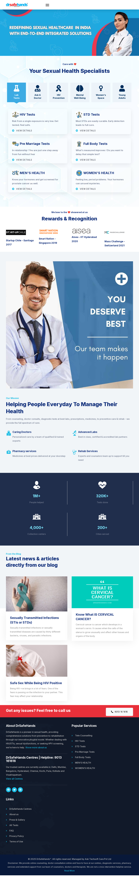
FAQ (11, 845)
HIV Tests (80, 755)
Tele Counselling (83, 749)
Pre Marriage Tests (84, 765)
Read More (69, 885)
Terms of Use (16, 856)
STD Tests (80, 760)
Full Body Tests (83, 771)
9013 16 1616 (118, 725)
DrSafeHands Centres (20, 823)
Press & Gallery (17, 834)
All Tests (13, 839)
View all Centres (14, 793)
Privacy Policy (16, 850)
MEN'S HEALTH (83, 776)
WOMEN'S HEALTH (85, 782)
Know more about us (48, 761)
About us (13, 828)
